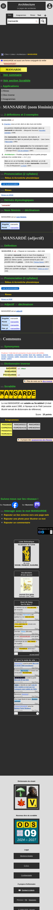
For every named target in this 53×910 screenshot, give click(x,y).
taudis (3, 359)
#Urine (23, 631)
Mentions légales (26, 855)
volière (9, 359)
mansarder (6, 205)
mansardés (14, 322)
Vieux (23, 369)
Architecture (21, 54)
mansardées (15, 328)
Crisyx (17, 684)
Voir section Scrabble (15, 80)
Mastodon (32, 899)
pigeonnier (24, 357)
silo (35, 357)
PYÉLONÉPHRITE (21, 624)
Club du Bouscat (20, 677)
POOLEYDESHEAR (21, 705)
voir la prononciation (10, 184)
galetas (20, 262)
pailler (17, 357)
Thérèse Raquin (39, 262)
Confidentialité (26, 874)
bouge (3, 355)
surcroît (48, 357)
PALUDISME (31, 607)
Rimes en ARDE (7, 195)
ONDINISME (29, 617)
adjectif (19, 311)
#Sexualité (26, 614)
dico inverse (47, 381)
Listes (13, 54)
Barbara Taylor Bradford (22, 707)
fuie (34, 355)
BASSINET (19, 626)
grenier (3, 357)
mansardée (14, 325)
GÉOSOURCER (25, 636)
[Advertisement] (26, 38)
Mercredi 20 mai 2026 (21, 679)
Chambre (7, 124)
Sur (9, 505)
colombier (18, 355)
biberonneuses (41, 148)
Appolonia (25, 693)
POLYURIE (32, 641)
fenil (30, 355)
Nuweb (32, 909)
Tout (33, 633)
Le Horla (23, 165)
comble (25, 355)
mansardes (14, 228)
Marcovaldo (9, 141)
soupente (40, 357)
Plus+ (36, 612)
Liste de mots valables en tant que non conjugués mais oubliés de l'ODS (25, 686)
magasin (10, 357)
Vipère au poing (43, 268)
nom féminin (21, 217)
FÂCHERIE (23, 648)
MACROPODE (27, 672)
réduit (31, 357)
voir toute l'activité (34, 653)
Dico (7, 54)
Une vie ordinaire (23, 150)
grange (45, 355)
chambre (10, 355)
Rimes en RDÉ (6, 299)
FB (26, 899)
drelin (18, 148)
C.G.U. (26, 865)
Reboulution (18, 662)
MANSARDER (10, 64)
